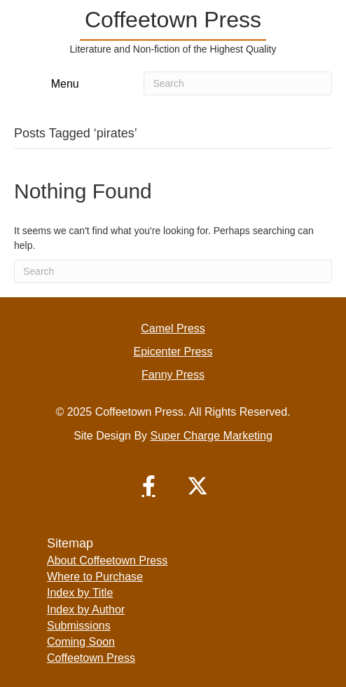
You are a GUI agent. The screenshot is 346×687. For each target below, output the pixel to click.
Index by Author (86, 609)
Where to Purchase (95, 577)
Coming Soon (81, 642)
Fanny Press (173, 375)
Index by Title (80, 593)
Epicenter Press (173, 352)
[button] (148, 486)
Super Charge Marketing (211, 436)
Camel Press (173, 328)
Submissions (79, 626)
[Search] (238, 83)
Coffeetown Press (91, 658)
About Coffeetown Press (107, 560)
